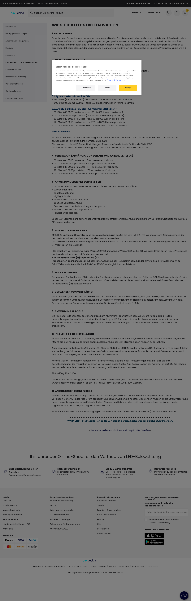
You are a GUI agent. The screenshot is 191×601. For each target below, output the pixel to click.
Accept (128, 88)
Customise (86, 88)
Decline (107, 88)
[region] (96, 77)
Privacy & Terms (114, 80)
